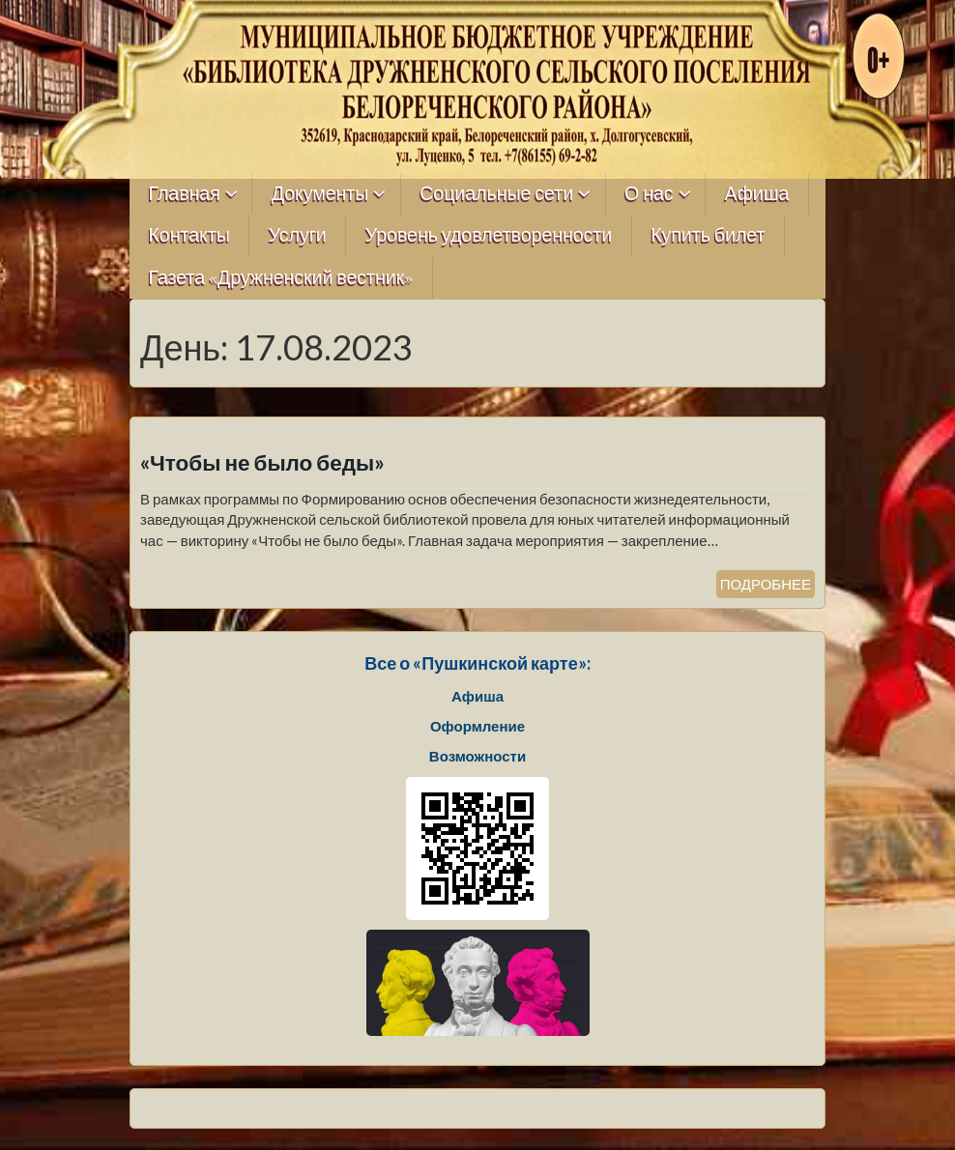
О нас (649, 194)
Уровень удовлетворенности (489, 235)
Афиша (757, 194)
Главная (184, 194)
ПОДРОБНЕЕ (765, 583)
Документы (320, 194)
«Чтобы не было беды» (262, 462)
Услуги (298, 235)
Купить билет (708, 235)
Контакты (189, 235)
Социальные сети (496, 194)
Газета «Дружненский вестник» (281, 278)
